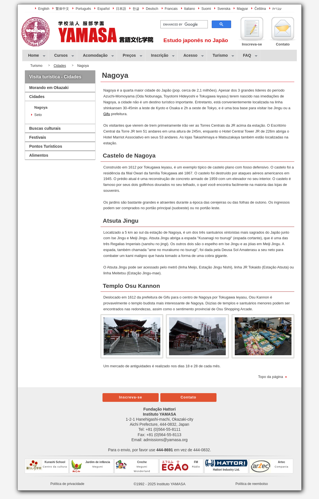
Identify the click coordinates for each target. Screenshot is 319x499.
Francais (171, 9)
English (43, 9)
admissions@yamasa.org (165, 440)
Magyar (242, 9)
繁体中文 (62, 9)
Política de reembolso (252, 484)
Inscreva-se (130, 397)
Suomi (206, 9)
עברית (277, 9)
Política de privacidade (67, 484)
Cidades (60, 66)
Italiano (189, 9)
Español (103, 9)
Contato (188, 397)
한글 (136, 9)
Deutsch (152, 9)
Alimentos (38, 155)
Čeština (260, 9)
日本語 (121, 9)
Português (83, 9)
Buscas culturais (45, 128)
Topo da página (270, 377)
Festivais (37, 137)
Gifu (106, 114)
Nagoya (40, 107)
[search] (183, 24)
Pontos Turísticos (45, 146)
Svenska (223, 9)
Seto (38, 115)
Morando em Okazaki (49, 87)
